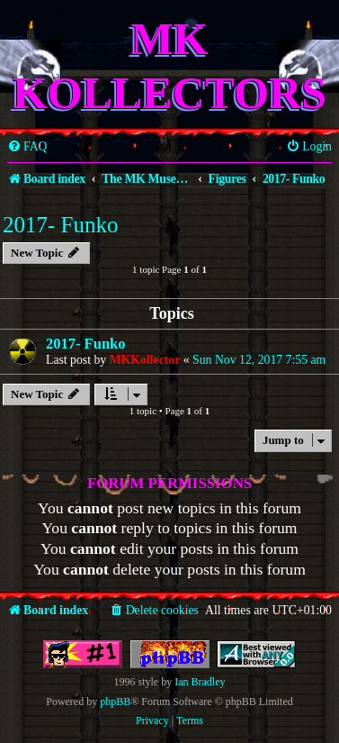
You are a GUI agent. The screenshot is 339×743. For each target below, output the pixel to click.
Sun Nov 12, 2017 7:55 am (259, 360)
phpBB (115, 701)
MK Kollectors (169, 66)
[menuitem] (27, 146)
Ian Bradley (199, 681)
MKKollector (145, 360)
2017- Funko (60, 225)
